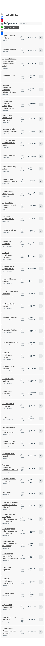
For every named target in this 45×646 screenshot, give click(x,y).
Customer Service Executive (8, 305)
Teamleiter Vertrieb (9, 330)
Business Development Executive (7, 255)
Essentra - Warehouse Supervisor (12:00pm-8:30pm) (9, 88)
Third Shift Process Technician (9, 618)
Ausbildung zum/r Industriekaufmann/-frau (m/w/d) (10, 531)
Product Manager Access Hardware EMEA (8, 142)
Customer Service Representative (8, 267)
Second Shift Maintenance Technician (7, 117)
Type (4, 27)
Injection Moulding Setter (9, 168)
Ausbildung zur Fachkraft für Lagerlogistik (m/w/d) (10, 556)
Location (14, 27)
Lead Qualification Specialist (9, 280)
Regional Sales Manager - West (8, 193)
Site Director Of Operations (8, 405)
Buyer (4, 417)
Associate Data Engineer (8, 380)
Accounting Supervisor (6, 568)
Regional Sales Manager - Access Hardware (9, 631)
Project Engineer (8, 593)
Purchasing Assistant (10, 342)
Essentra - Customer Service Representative (9, 430)
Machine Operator (9, 155)
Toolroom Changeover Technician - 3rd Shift (10, 467)
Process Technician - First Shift (10, 292)
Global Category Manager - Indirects (9, 180)
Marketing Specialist (10, 49)
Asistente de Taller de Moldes (9, 480)
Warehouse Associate (6, 243)
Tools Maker (6, 492)
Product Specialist (9, 230)
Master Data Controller (7, 392)
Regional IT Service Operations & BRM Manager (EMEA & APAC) (9, 62)
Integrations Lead (8, 75)
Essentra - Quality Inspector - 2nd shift (9, 130)
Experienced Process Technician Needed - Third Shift (10, 504)
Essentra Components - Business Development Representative (8, 103)
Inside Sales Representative (8, 218)
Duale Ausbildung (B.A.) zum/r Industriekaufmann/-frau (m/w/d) (10, 517)
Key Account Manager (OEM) (8, 606)
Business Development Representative (8, 581)
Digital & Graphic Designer (8, 37)
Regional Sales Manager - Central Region (9, 205)
